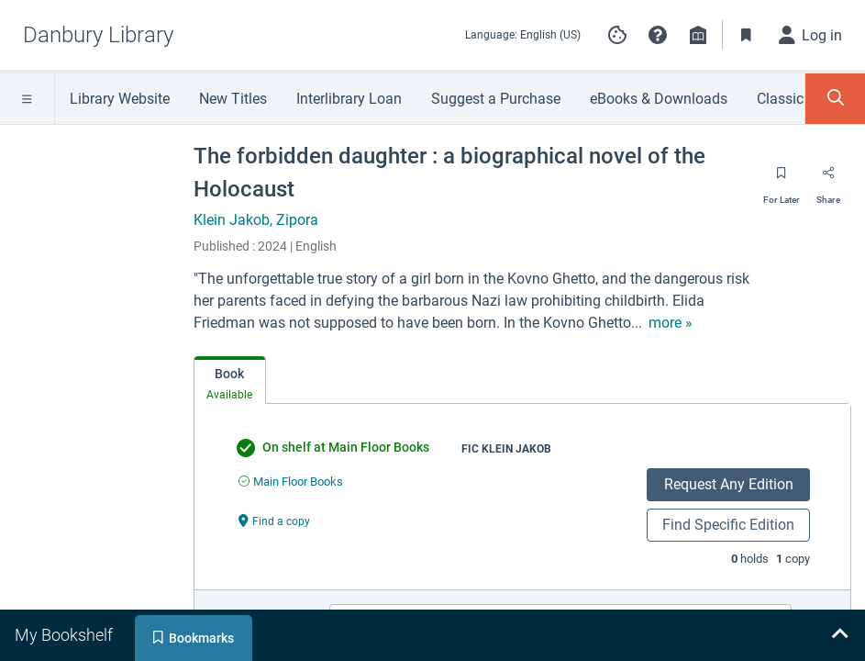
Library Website (120, 98)
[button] (657, 34)
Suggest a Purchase (495, 98)
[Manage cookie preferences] (617, 34)
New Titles (233, 98)
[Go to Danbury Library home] (98, 35)
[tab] (230, 380)
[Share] (828, 179)
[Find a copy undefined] (274, 520)
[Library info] (698, 34)
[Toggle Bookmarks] (746, 34)
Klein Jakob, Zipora (256, 220)
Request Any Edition (728, 484)
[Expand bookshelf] (839, 635)
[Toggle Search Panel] (835, 98)
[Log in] (811, 34)
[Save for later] (781, 179)
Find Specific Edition (728, 524)
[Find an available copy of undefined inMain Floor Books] (291, 481)
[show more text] (670, 323)
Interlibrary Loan (349, 98)
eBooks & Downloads (658, 98)
